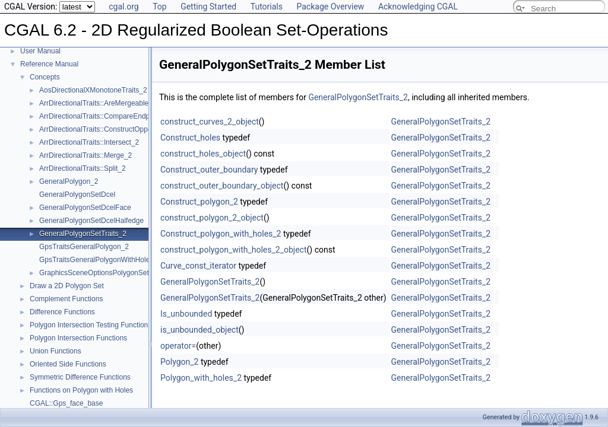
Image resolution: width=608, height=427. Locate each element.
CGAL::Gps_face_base (66, 403)
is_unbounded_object (199, 329)
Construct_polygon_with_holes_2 (220, 233)
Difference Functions (62, 312)
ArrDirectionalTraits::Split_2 (82, 168)
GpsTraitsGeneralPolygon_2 (84, 247)
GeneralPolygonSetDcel (77, 194)
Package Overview (330, 6)
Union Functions (55, 351)
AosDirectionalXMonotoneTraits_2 (93, 90)
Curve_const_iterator (198, 265)
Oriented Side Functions (68, 364)
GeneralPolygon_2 (68, 181)
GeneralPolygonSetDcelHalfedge (91, 220)
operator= (178, 345)
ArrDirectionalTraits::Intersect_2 (89, 142)
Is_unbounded (186, 313)
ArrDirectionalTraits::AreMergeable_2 (98, 103)
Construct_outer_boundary (209, 169)
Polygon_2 (179, 362)
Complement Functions (66, 299)
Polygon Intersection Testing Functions (90, 325)
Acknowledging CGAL (418, 6)
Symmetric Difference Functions (80, 377)
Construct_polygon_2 (199, 201)
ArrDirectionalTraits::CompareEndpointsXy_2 (110, 116)
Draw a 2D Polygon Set (67, 286)
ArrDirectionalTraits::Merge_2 (85, 155)
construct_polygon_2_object (212, 217)
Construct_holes (190, 137)
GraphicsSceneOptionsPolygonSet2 (96, 273)
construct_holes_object (203, 153)
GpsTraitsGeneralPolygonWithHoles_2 (100, 260)
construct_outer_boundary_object (221, 185)
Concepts (45, 77)
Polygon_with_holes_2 (201, 378)
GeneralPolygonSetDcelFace (85, 207)
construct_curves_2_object (209, 121)
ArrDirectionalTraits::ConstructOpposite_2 (105, 129)
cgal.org (123, 6)
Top (160, 6)
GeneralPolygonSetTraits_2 (82, 234)
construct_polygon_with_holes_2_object (233, 249)
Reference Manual (49, 64)
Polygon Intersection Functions (78, 338)
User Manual (40, 51)
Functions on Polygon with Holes (81, 390)
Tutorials (267, 6)
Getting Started (208, 6)
